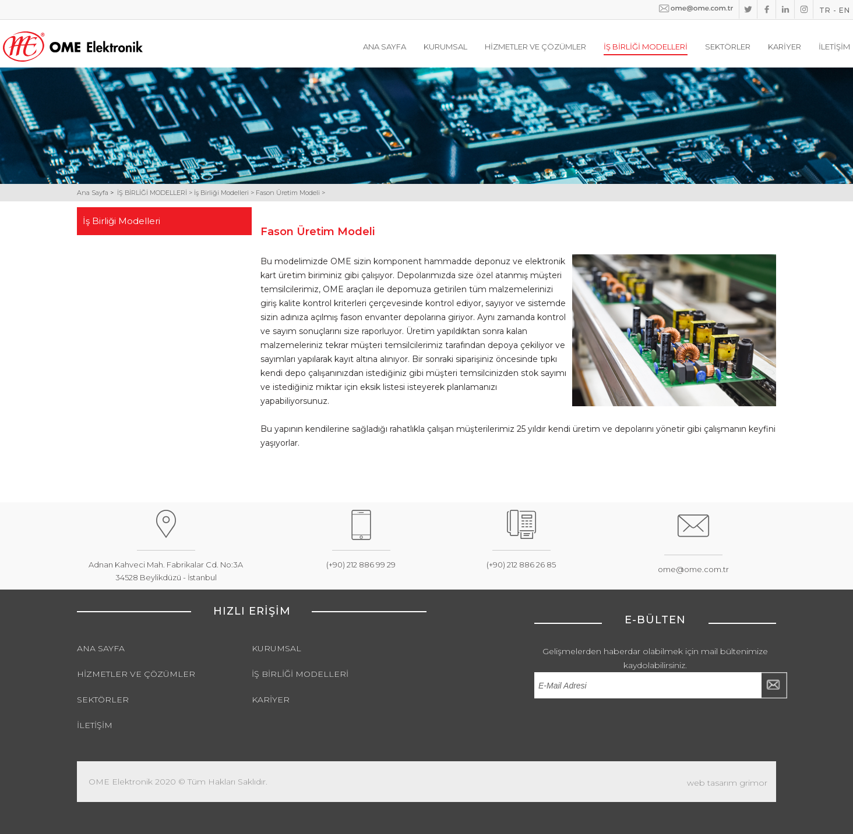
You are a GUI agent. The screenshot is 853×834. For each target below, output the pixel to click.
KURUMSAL (445, 46)
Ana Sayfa (93, 193)
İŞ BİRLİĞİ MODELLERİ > (155, 193)
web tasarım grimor (727, 783)
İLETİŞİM (834, 46)
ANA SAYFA (384, 46)
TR (825, 10)
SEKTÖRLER (727, 46)
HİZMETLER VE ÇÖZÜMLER (535, 46)
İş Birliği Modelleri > (225, 193)
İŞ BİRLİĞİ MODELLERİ (646, 46)
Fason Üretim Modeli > (290, 193)
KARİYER (784, 46)
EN (844, 10)
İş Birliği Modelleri (123, 220)
